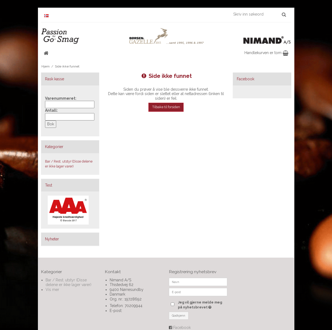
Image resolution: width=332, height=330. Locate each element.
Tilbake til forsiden (166, 107)
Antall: (51, 110)
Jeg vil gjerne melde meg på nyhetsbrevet (202, 304)
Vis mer (52, 289)
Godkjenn (178, 315)
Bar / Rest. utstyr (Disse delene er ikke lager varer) (68, 163)
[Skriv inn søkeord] (259, 14)
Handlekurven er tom (266, 53)
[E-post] (198, 291)
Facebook (182, 327)
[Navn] (198, 281)
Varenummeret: (60, 98)
